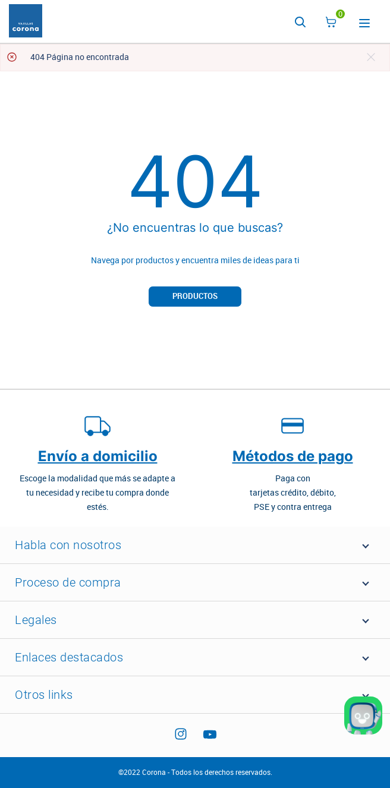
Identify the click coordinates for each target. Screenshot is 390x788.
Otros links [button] (44, 695)
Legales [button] (36, 620)
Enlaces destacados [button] (69, 657)
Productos (195, 296)
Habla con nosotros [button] (68, 545)
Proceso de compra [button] (68, 582)
